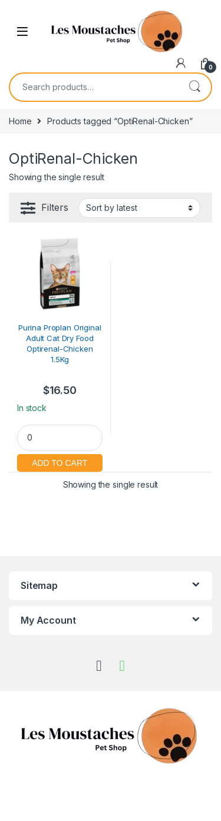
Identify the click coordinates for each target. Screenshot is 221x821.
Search (194, 87)
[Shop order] (139, 208)
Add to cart (60, 461)
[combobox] (94, 87)
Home (20, 121)
